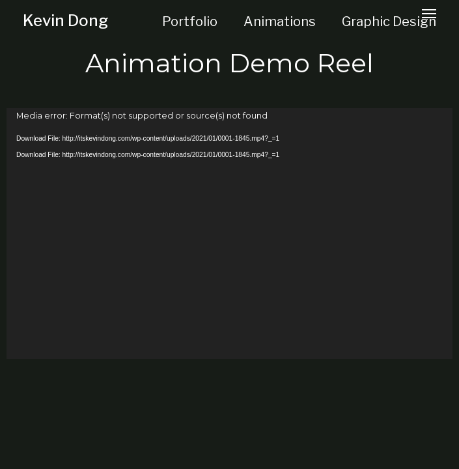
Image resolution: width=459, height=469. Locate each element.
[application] (229, 233)
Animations (279, 21)
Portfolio (189, 21)
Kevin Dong (65, 20)
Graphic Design (389, 21)
